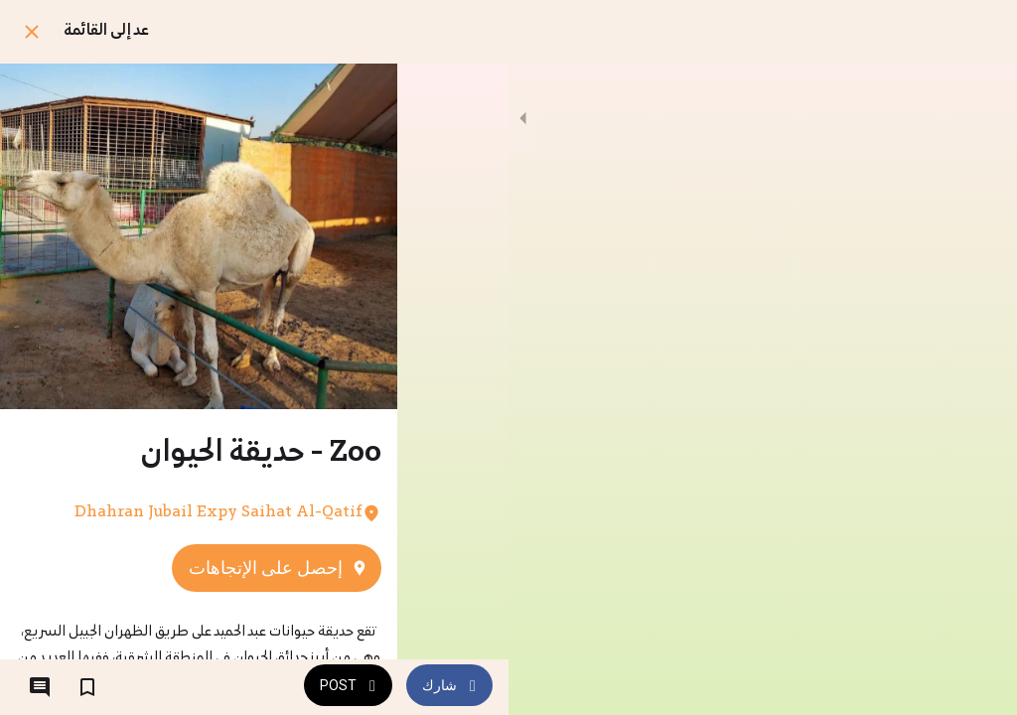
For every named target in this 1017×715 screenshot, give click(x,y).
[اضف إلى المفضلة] (87, 687)
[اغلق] (32, 32)
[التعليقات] (40, 687)
